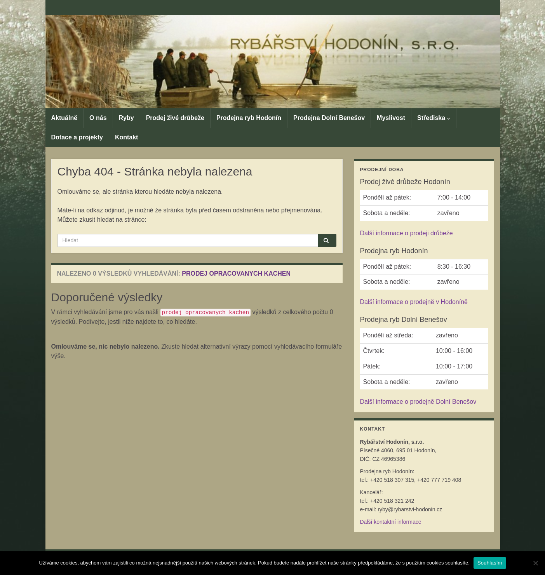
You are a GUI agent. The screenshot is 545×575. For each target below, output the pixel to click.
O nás (97, 118)
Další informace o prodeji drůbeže (406, 233)
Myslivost (391, 118)
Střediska (433, 118)
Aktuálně (64, 118)
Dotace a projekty (77, 137)
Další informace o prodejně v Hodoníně (414, 302)
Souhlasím (489, 563)
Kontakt (126, 137)
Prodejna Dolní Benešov (329, 118)
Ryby (126, 118)
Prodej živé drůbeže (175, 118)
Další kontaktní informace (390, 522)
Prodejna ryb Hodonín (248, 118)
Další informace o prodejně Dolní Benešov (418, 401)
